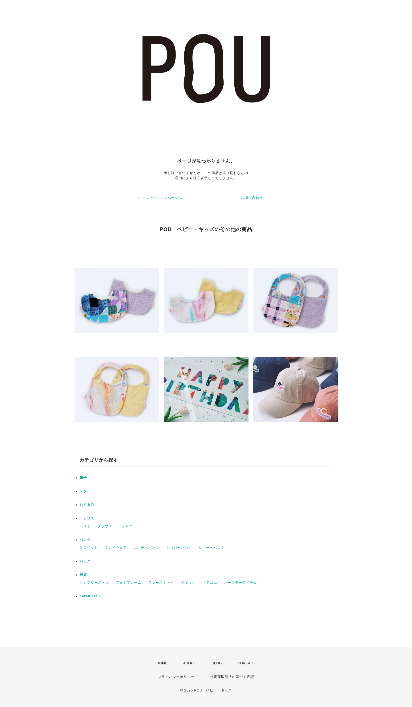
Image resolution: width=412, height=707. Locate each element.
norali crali (90, 596)
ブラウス (104, 526)
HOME (162, 663)
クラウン (188, 583)
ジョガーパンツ (179, 548)
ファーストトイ (161, 583)
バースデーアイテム (240, 583)
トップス (87, 518)
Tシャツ (125, 526)
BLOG (217, 663)
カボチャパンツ (146, 548)
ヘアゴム (209, 583)
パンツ (85, 540)
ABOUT (189, 663)
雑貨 (83, 575)
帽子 (83, 478)
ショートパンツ (211, 548)
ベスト (85, 526)
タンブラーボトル (94, 583)
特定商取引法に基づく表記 (232, 677)
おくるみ (87, 505)
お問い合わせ (252, 198)
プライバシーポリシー (176, 677)
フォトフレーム (128, 583)
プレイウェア (116, 548)
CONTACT (246, 663)
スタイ (85, 491)
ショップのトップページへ (160, 198)
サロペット (89, 548)
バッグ (85, 561)
